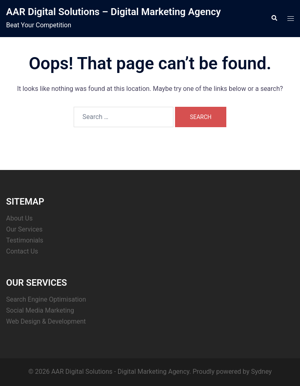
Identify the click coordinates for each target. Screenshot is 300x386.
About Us (19, 218)
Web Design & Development (46, 321)
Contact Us (22, 251)
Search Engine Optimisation (46, 299)
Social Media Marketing (40, 310)
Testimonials (24, 240)
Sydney (261, 371)
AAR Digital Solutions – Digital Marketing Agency (113, 12)
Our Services (24, 229)
